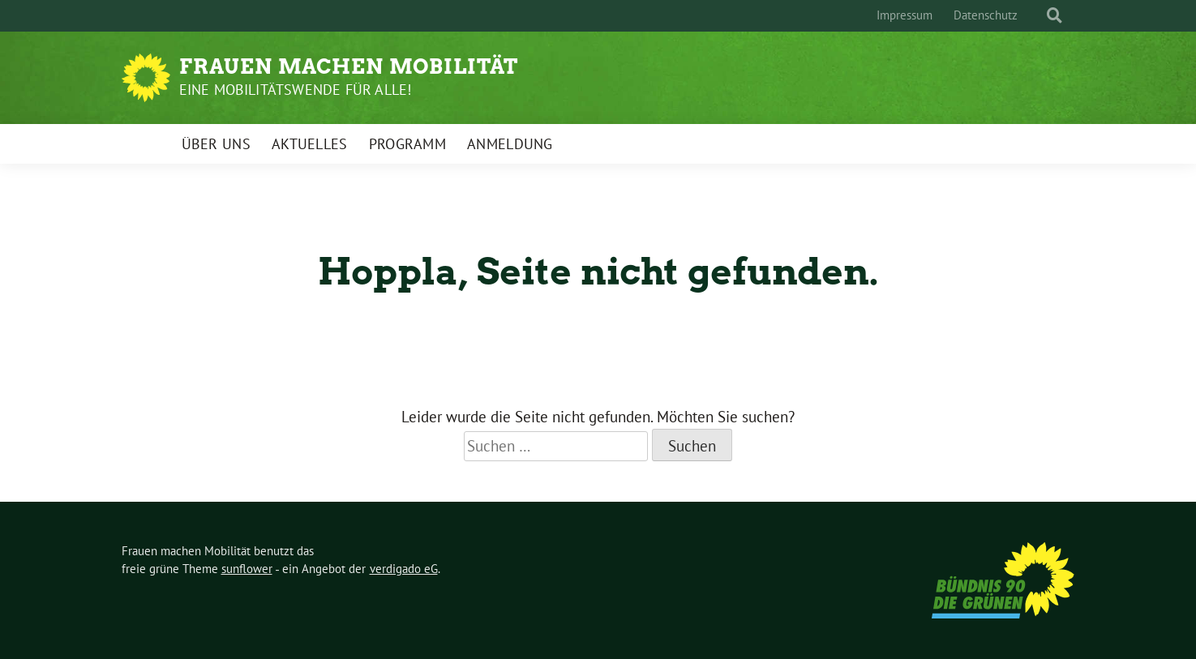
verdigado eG (404, 568)
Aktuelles (310, 144)
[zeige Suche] (1054, 16)
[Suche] (1039, 16)
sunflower (246, 568)
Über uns (216, 144)
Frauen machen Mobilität (348, 66)
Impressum (904, 15)
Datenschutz (986, 15)
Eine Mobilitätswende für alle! (295, 89)
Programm (407, 144)
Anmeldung (510, 144)
